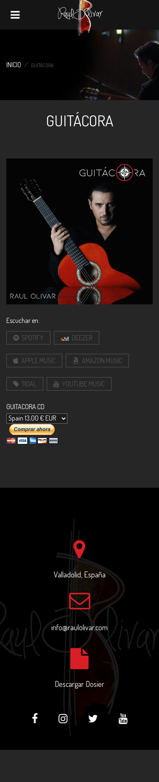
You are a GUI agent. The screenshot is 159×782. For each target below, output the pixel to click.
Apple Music (34, 360)
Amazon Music (97, 360)
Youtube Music (79, 384)
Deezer (76, 338)
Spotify (28, 338)
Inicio (13, 64)
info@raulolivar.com (79, 627)
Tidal (24, 384)
